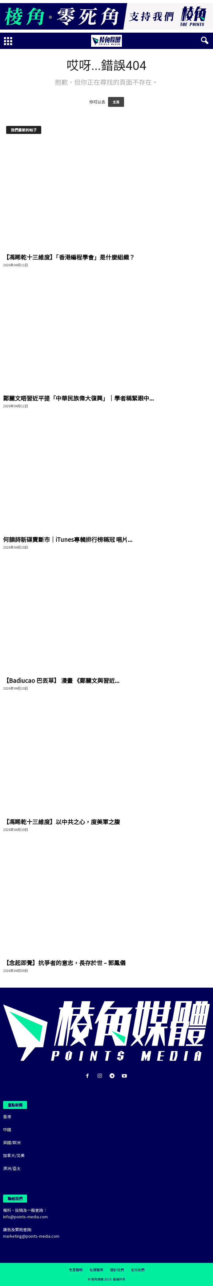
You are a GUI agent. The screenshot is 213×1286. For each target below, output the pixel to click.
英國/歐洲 (12, 1142)
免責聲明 (75, 1269)
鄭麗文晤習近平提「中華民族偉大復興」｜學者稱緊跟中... (78, 398)
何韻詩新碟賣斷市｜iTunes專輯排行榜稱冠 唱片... (67, 539)
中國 (7, 1129)
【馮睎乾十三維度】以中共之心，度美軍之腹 (61, 821)
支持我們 (137, 1269)
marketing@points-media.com (31, 1236)
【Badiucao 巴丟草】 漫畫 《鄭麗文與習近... (61, 680)
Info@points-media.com (25, 1216)
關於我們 (117, 1269)
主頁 (116, 101)
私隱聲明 (96, 1269)
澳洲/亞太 (12, 1168)
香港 (7, 1116)
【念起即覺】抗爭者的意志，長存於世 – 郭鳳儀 (64, 962)
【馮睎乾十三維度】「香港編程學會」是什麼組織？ (69, 257)
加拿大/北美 (14, 1155)
